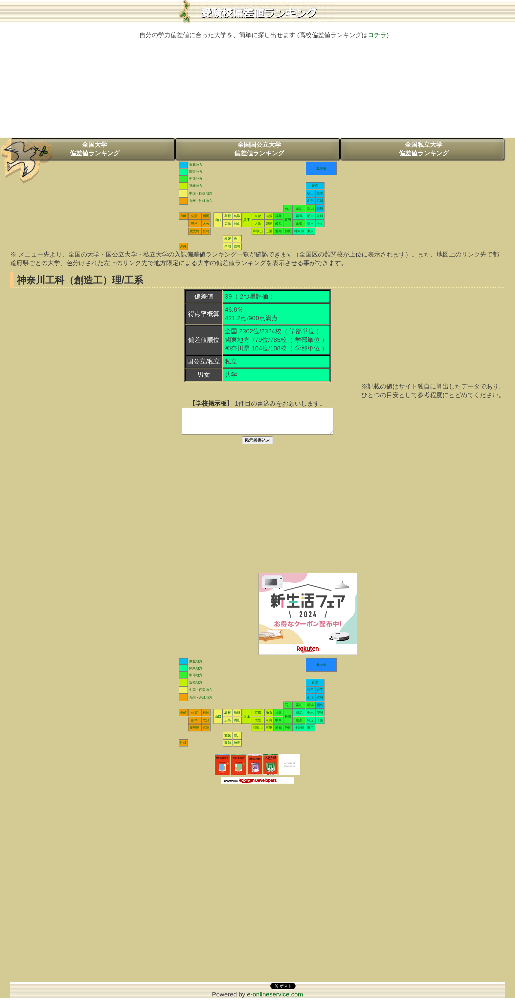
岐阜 (278, 223)
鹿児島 (194, 231)
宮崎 (206, 231)
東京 (310, 231)
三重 (269, 231)
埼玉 (310, 223)
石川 (288, 208)
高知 (227, 246)
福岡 (206, 216)
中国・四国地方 (200, 193)
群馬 (299, 216)
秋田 (310, 193)
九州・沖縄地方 (200, 201)
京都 (258, 216)
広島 (227, 223)
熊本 (194, 223)
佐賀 (194, 216)
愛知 (278, 231)
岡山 (237, 223)
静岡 (288, 231)
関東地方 (195, 171)
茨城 (320, 216)
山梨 (299, 223)
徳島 (237, 246)
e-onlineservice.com (275, 999)
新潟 (310, 208)
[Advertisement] (257, 92)
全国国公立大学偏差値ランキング (259, 149)
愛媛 (227, 238)
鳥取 (237, 216)
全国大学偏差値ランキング (95, 149)
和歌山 (258, 231)
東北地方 (195, 165)
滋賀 (269, 216)
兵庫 (246, 220)
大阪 (258, 223)
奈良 (269, 223)
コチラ (377, 35)
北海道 (321, 168)
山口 (218, 220)
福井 (278, 216)
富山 (299, 208)
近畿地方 (195, 186)
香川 (237, 238)
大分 (206, 223)
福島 (320, 208)
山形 (310, 201)
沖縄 (183, 246)
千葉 (320, 223)
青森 (315, 186)
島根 (227, 216)
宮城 (320, 201)
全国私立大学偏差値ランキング (424, 149)
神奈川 (299, 231)
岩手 (320, 193)
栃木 (310, 216)
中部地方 (195, 178)
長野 (288, 220)
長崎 (183, 216)
